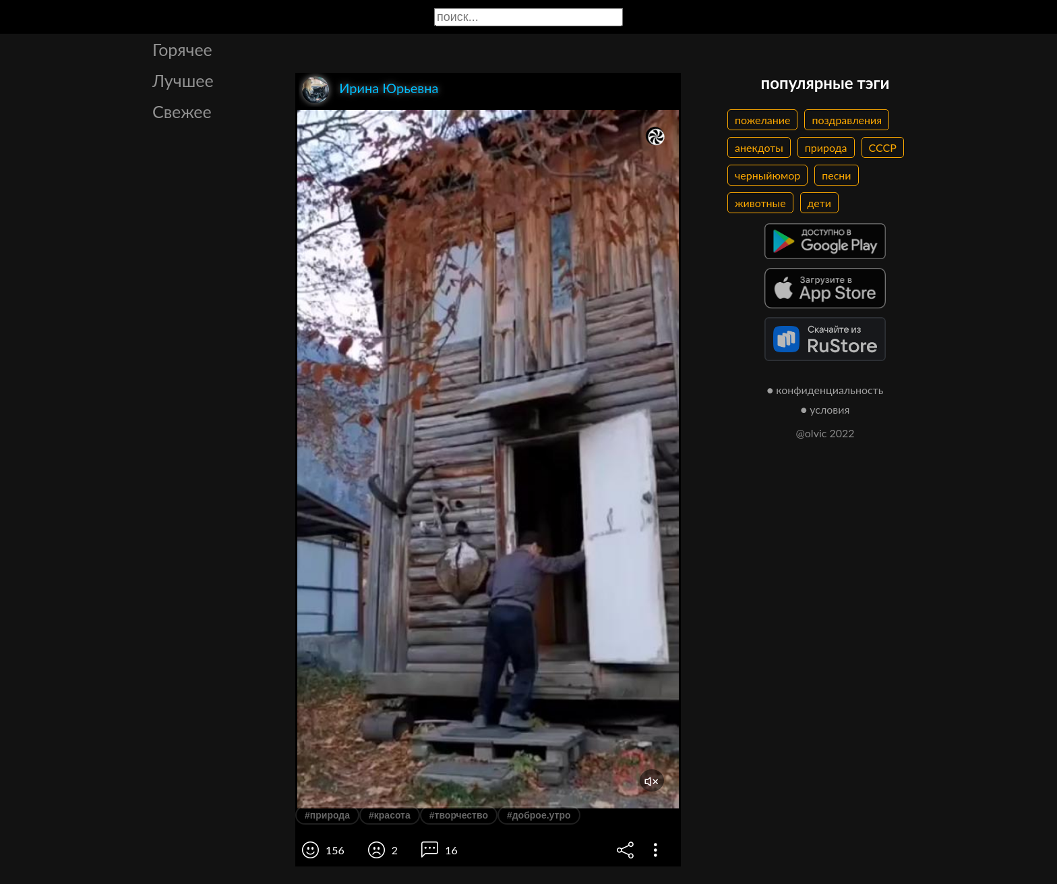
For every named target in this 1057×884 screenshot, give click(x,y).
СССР (883, 147)
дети (819, 202)
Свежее (182, 111)
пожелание (762, 119)
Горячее (182, 49)
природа (826, 147)
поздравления (847, 119)
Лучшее (183, 80)
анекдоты (759, 147)
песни (836, 175)
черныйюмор (767, 175)
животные (760, 202)
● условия (825, 409)
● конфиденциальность (825, 389)
